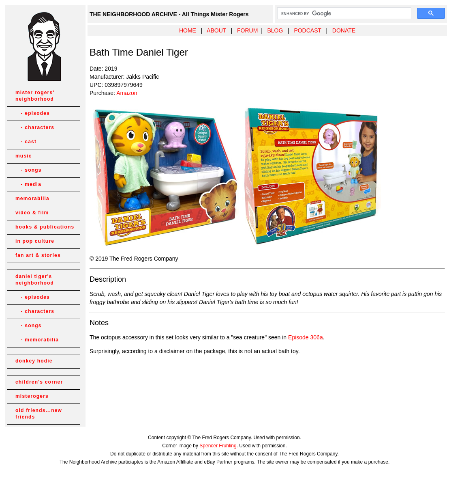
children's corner (39, 382)
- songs (28, 170)
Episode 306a (305, 337)
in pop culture (34, 241)
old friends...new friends (38, 414)
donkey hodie (34, 361)
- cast (25, 142)
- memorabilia (37, 340)
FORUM (247, 30)
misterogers (32, 396)
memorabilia (32, 198)
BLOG (275, 30)
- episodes (32, 113)
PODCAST (307, 30)
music (23, 156)
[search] (343, 13)
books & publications (44, 227)
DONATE (343, 30)
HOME (187, 30)
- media (28, 184)
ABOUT (216, 30)
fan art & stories (38, 255)
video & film (32, 213)
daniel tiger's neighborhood (34, 280)
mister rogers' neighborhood (34, 96)
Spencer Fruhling (217, 446)
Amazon (126, 93)
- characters (34, 127)
